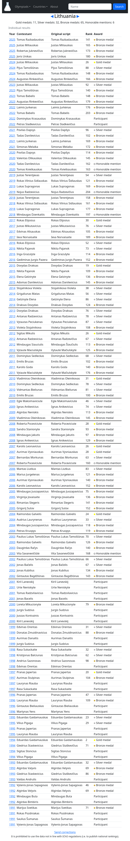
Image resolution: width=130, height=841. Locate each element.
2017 (12, 220)
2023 (12, 85)
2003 (12, 536)
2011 (12, 356)
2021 (12, 130)
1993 (12, 762)
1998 (12, 649)
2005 (12, 491)
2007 (12, 446)
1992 (12, 785)
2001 (12, 582)
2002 (12, 559)
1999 (12, 627)
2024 (12, 62)
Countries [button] (39, 6)
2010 (12, 378)
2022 (12, 107)
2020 (12, 152)
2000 (12, 604)
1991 (12, 808)
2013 (12, 311)
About (54, 6)
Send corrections (65, 832)
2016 (12, 243)
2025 (12, 39)
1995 (12, 717)
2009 (12, 401)
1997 (12, 672)
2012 (12, 333)
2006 (12, 469)
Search (119, 6)
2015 (12, 265)
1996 (12, 695)
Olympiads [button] (21, 6)
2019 (12, 175)
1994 (12, 740)
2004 (12, 514)
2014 (12, 288)
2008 (12, 424)
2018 (12, 198)
